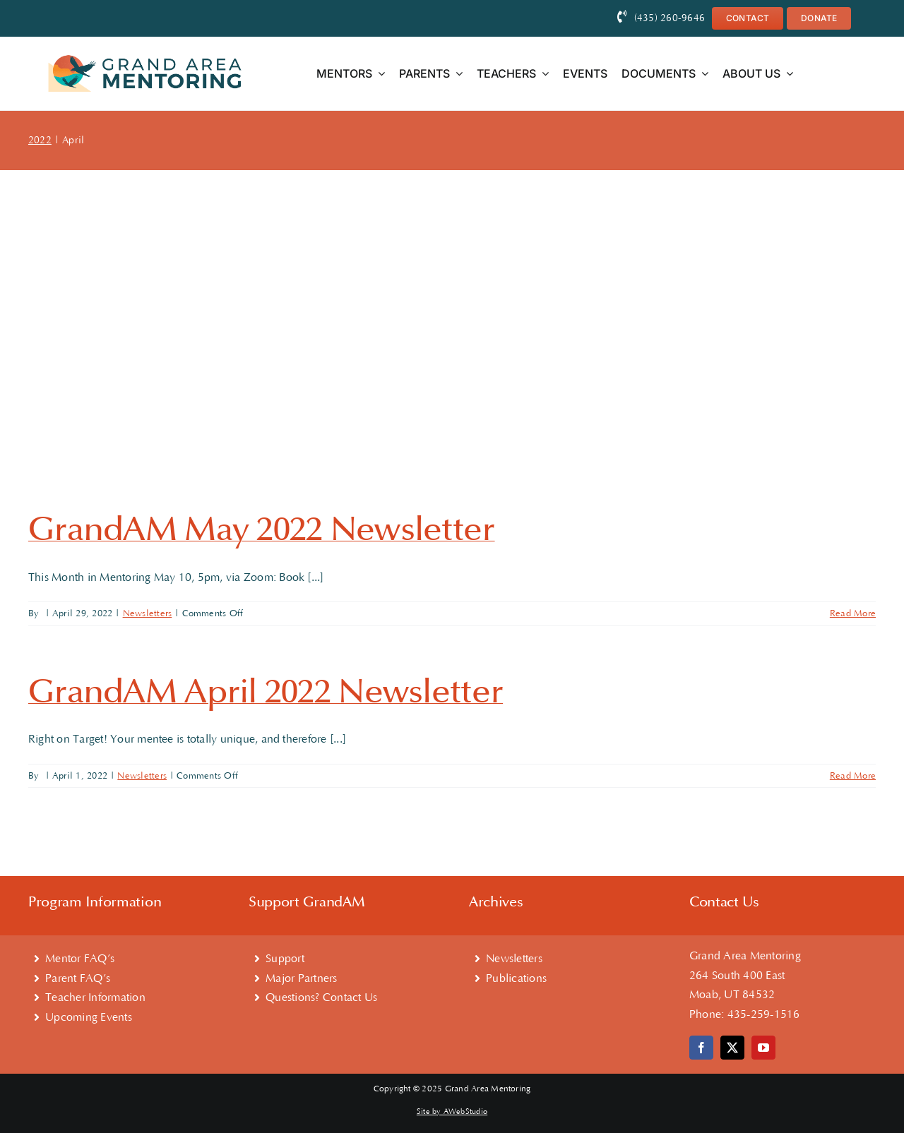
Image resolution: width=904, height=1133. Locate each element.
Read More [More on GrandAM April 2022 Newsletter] (853, 776)
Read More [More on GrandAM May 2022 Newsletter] (853, 613)
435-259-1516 (763, 1014)
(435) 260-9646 (669, 18)
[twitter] (732, 1048)
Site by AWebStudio (452, 1112)
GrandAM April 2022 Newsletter (265, 691)
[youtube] (763, 1048)
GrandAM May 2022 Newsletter (261, 529)
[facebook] (701, 1048)
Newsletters (147, 613)
